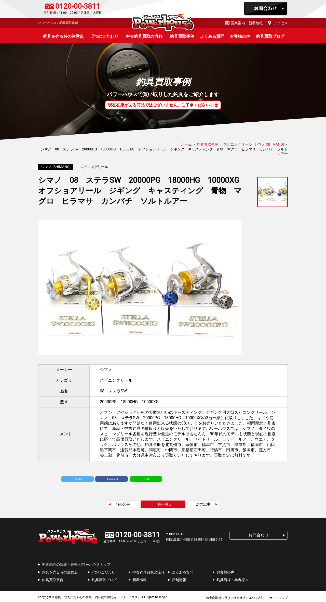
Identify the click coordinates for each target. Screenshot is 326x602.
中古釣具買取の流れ (144, 36)
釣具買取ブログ (270, 36)
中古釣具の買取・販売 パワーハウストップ (76, 563)
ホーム (186, 144)
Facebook (112, 477)
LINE (147, 477)
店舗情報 (179, 579)
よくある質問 (212, 36)
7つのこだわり (105, 36)
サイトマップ (278, 596)
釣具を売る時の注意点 (63, 36)
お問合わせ (266, 9)
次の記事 (203, 503)
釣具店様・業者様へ (232, 579)
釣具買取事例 (182, 36)
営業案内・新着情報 (247, 23)
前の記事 (123, 503)
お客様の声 (240, 36)
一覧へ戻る (163, 503)
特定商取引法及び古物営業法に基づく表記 (235, 596)
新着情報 (139, 579)
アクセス (281, 23)
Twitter (79, 477)
